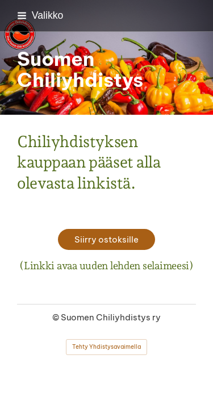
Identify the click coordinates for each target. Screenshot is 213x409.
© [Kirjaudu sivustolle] (56, 317)
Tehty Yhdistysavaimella (106, 346)
